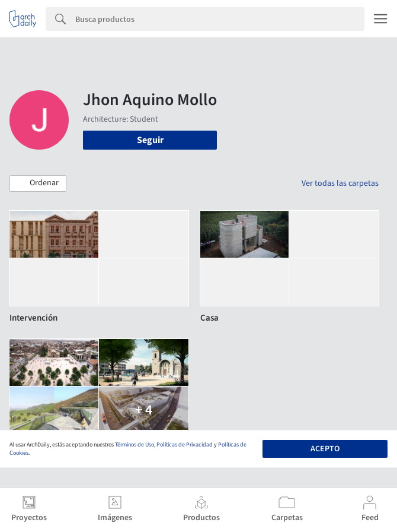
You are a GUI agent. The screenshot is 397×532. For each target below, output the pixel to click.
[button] (37, 183)
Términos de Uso (134, 445)
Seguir (150, 140)
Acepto (325, 449)
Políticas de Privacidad (184, 445)
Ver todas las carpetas (340, 183)
